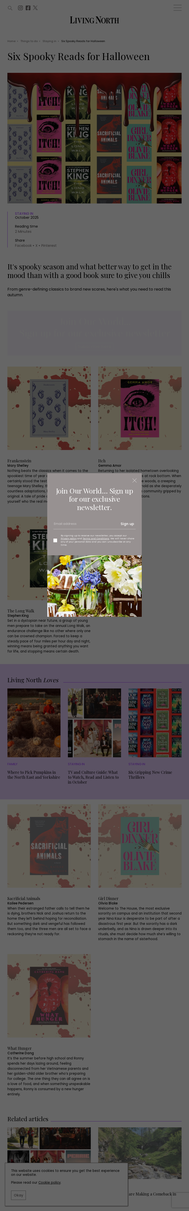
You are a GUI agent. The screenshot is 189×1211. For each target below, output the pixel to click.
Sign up (127, 523)
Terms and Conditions (96, 538)
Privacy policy (69, 538)
